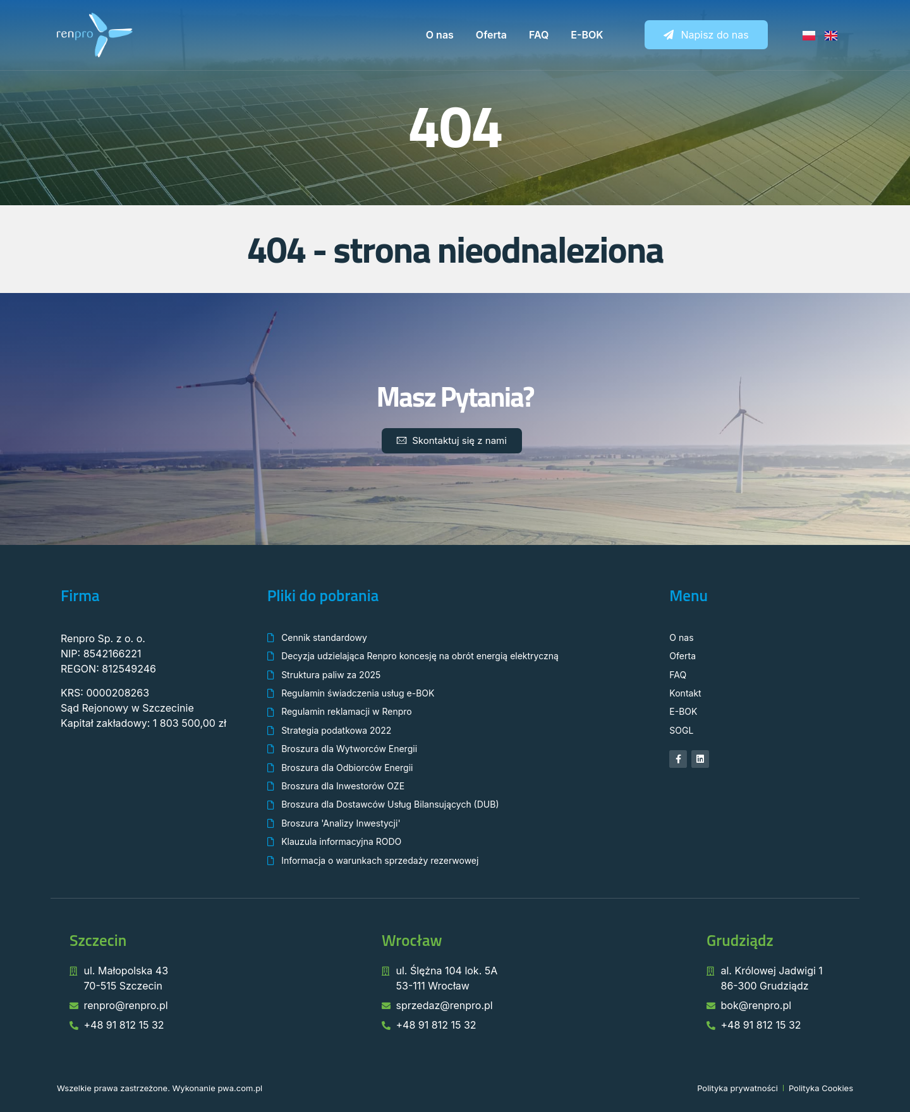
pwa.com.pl (239, 1088)
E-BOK (587, 34)
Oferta (491, 34)
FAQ (539, 34)
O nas (440, 34)
